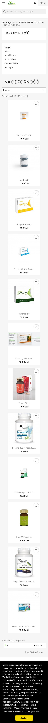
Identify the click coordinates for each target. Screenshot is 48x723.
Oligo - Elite (24, 403)
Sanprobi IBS (24, 314)
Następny (39, 645)
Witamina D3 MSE (24, 135)
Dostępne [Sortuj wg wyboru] (24, 90)
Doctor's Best (10, 59)
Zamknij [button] (23, 718)
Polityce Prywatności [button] (31, 711)
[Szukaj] (24, 11)
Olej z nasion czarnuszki (24, 582)
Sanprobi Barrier (24, 224)
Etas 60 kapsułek (24, 537)
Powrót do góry (34, 652)
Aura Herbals (10, 55)
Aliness (7, 51)
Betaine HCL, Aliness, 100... (24, 448)
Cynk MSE (24, 180)
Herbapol (8, 67)
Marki (7, 47)
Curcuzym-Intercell (24, 358)
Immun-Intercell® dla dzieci (24, 626)
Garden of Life (11, 63)
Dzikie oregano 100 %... (24, 492)
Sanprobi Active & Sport (24, 269)
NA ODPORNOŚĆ (16, 33)
